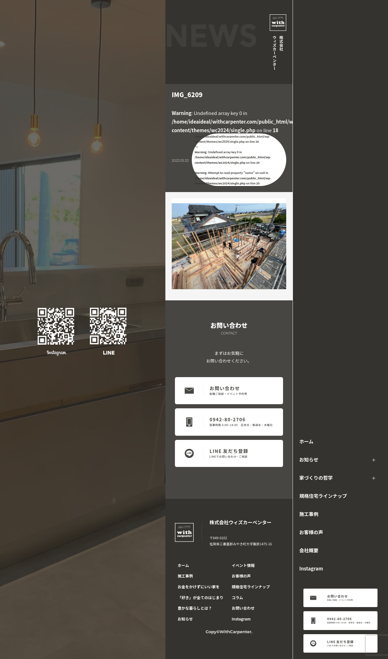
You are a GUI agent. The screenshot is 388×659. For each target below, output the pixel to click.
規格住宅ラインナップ (323, 495)
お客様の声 (311, 532)
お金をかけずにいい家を (199, 586)
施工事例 (308, 514)
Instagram (311, 568)
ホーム (306, 441)
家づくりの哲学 (316, 477)
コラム (237, 597)
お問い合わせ (243, 608)
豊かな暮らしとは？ (195, 608)
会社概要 (308, 550)
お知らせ (308, 459)
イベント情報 (243, 565)
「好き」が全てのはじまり (201, 597)
